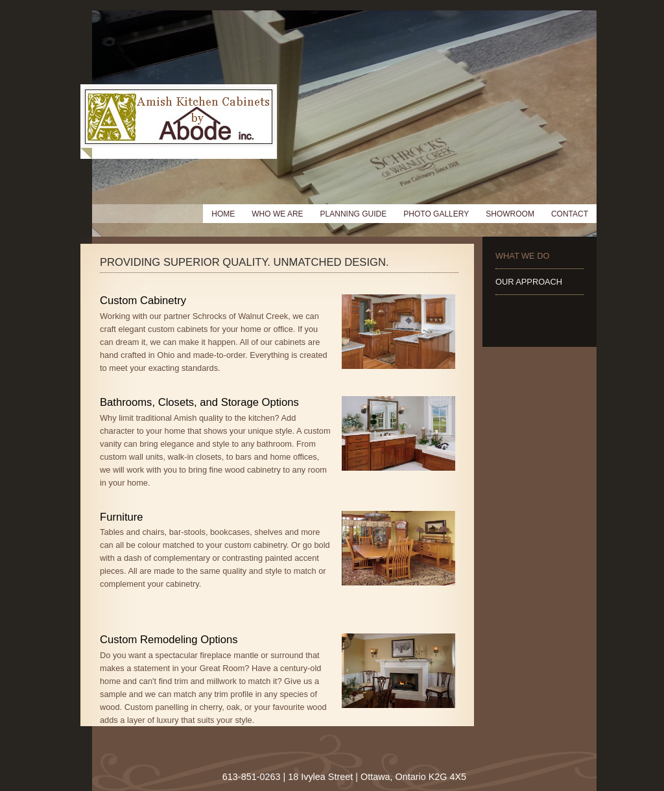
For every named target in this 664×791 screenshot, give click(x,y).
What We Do (522, 256)
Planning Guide (353, 213)
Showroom (510, 213)
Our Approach (528, 282)
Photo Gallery (436, 213)
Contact (569, 213)
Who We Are (277, 213)
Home (223, 213)
